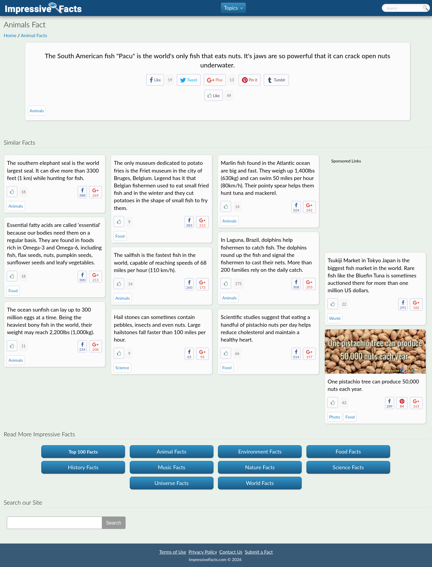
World (335, 318)
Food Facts (348, 451)
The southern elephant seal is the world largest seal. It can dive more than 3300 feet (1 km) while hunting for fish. (53, 170)
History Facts (83, 467)
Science (122, 367)
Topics (233, 9)
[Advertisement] (375, 204)
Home (10, 35)
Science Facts (348, 467)
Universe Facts (171, 483)
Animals (37, 110)
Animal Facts (34, 35)
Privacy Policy (203, 552)
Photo (334, 416)
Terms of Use (172, 552)
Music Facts (171, 467)
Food (120, 236)
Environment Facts (259, 451)
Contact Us (231, 552)
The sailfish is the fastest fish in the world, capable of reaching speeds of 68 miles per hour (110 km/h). (160, 262)
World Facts (260, 483)
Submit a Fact (259, 552)
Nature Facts (260, 467)
